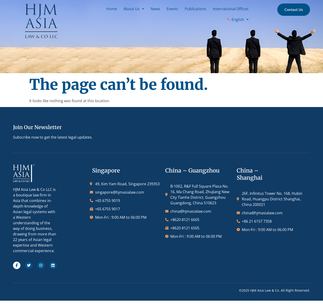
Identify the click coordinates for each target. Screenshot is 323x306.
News (111, 7)
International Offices (186, 7)
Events (128, 7)
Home (67, 7)
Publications (151, 7)
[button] (89, 7)
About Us (89, 7)
